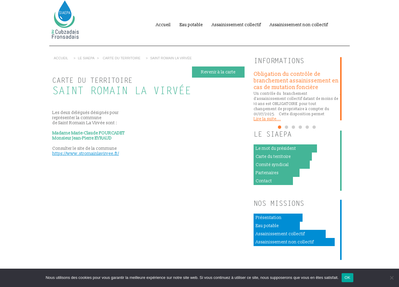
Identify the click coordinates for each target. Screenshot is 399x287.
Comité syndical (272, 164)
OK (347, 277)
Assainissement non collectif (299, 24)
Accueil (163, 24)
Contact (264, 181)
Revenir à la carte (218, 72)
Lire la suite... (267, 119)
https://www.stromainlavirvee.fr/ (85, 153)
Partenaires (267, 172)
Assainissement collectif (236, 24)
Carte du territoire (121, 58)
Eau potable (191, 24)
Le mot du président (276, 148)
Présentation (269, 217)
